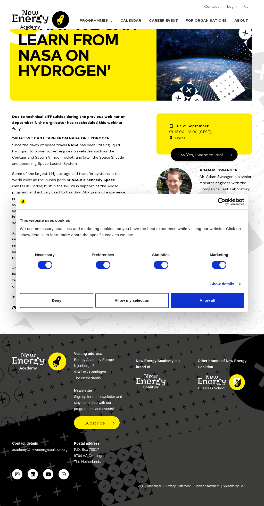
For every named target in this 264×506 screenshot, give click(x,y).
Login (232, 6)
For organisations (206, 20)
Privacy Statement (178, 486)
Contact (211, 6)
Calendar (130, 20)
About (241, 20)
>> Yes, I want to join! (202, 154)
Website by (235, 486)
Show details (222, 284)
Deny (56, 300)
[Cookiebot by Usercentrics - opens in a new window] (221, 202)
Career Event (163, 20)
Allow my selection (131, 300)
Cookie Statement (207, 486)
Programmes (96, 20)
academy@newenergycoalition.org (40, 449)
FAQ (140, 486)
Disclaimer (154, 486)
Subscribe (95, 423)
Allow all (207, 300)
